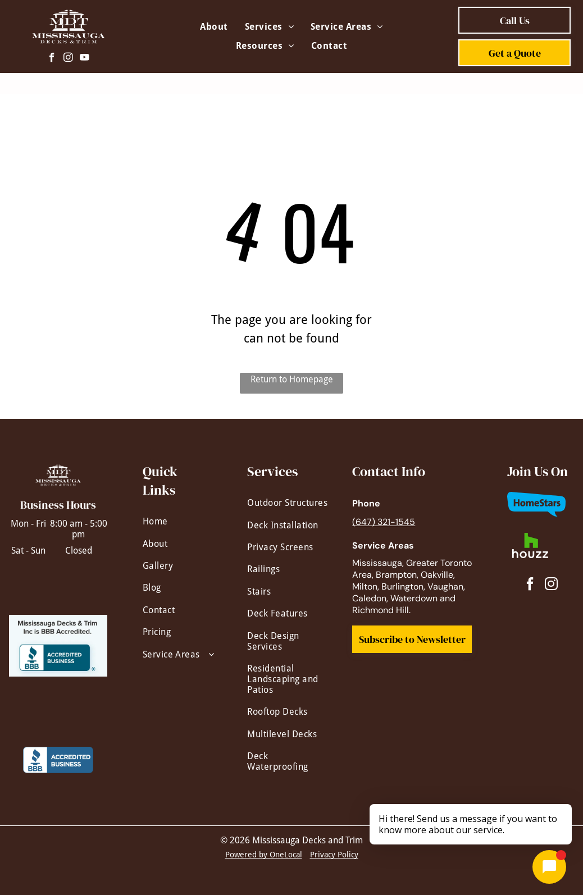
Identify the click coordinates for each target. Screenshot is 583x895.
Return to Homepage (291, 379)
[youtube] (85, 59)
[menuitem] (214, 26)
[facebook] (52, 59)
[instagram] (68, 59)
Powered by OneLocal (263, 854)
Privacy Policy (334, 854)
